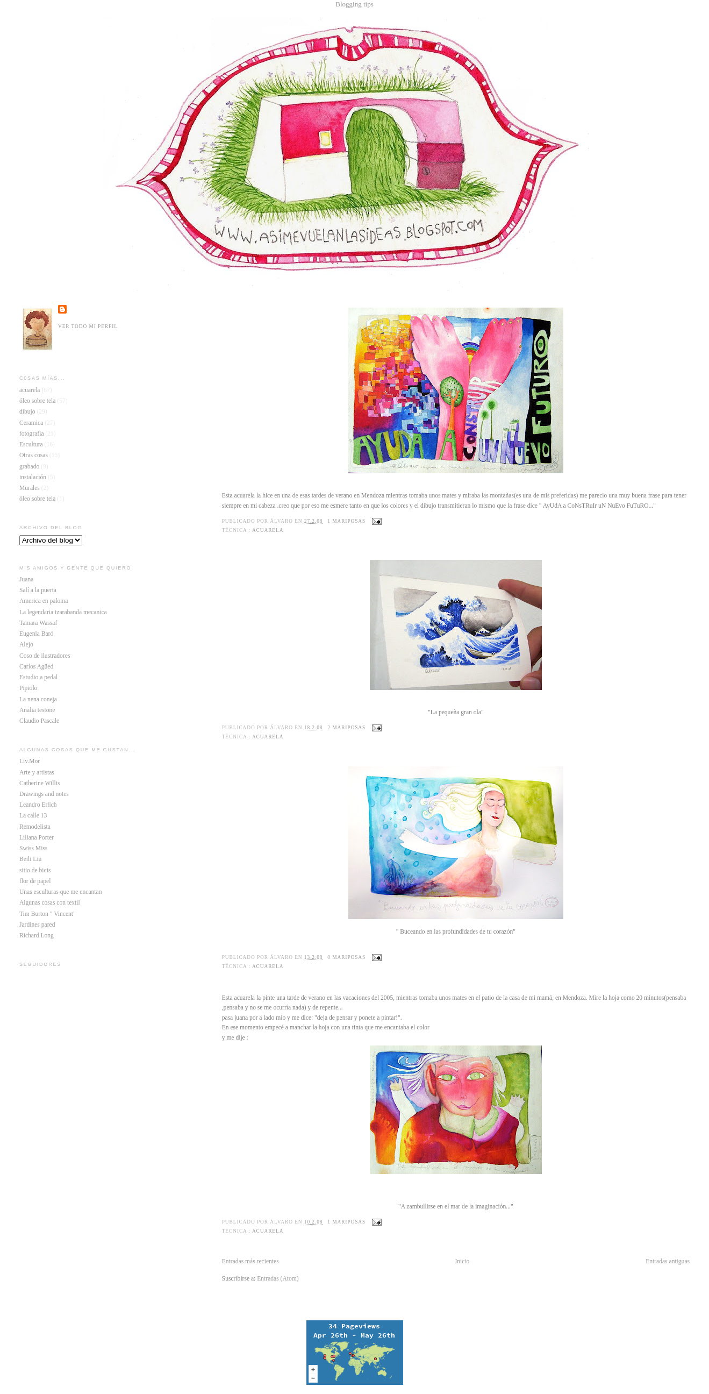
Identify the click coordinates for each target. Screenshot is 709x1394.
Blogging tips (354, 4)
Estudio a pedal (38, 677)
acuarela (267, 530)
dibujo (27, 411)
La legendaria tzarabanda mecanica (63, 612)
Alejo (26, 644)
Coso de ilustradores (44, 655)
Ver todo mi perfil (88, 326)
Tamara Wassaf (38, 623)
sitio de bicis (35, 870)
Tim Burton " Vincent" (47, 914)
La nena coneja (38, 699)
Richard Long (36, 935)
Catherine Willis (39, 783)
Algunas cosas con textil (49, 902)
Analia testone (37, 710)
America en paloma (43, 601)
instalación (32, 477)
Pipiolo (28, 688)
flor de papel (35, 881)
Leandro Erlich (38, 804)
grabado (29, 466)
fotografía (31, 433)
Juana (26, 579)
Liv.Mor (29, 761)
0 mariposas (346, 957)
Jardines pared (37, 924)
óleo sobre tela (37, 400)
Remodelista (35, 826)
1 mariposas (346, 521)
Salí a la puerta (37, 590)
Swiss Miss (33, 848)
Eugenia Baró (36, 633)
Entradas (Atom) (277, 1278)
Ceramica (31, 422)
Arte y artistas (36, 772)
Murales (29, 488)
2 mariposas (346, 727)
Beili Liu (30, 859)
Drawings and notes (44, 794)
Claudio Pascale (39, 720)
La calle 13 (33, 815)
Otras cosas (33, 455)
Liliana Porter (36, 837)
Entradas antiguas (668, 1261)
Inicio (462, 1261)
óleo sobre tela (37, 498)
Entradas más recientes (250, 1261)
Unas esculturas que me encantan (60, 891)
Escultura (31, 444)
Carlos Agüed (36, 666)
